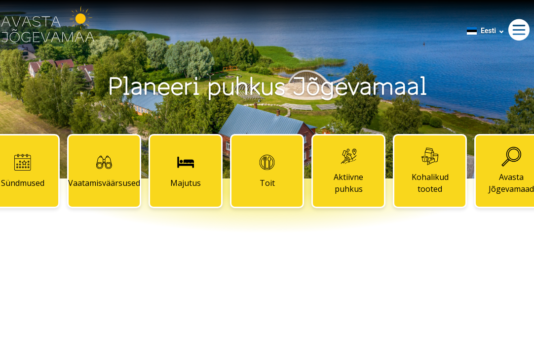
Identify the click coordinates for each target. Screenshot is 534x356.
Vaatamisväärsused (104, 170)
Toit (267, 170)
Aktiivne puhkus (348, 170)
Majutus (185, 170)
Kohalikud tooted (430, 170)
